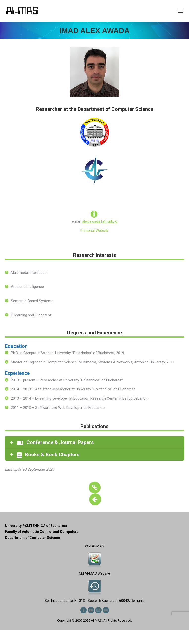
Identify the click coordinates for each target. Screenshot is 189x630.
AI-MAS (96, 620)
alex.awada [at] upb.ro (99, 221)
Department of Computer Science (32, 538)
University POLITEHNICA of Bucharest (36, 526)
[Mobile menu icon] (180, 10)
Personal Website (94, 230)
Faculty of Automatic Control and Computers (42, 532)
